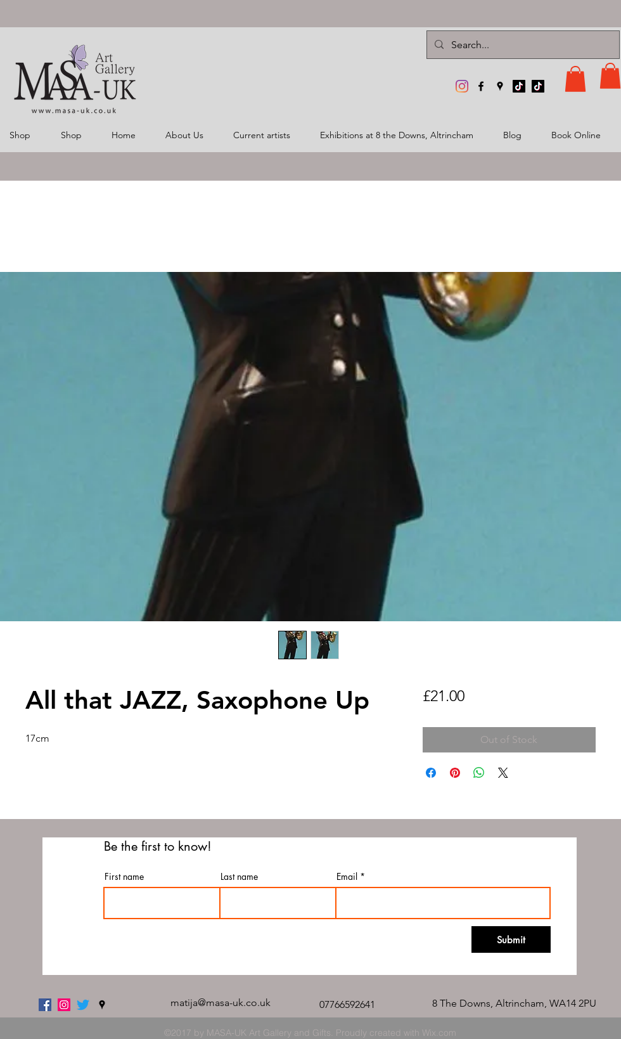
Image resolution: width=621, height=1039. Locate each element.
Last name (239, 876)
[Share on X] (503, 772)
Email (346, 876)
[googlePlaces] (500, 86)
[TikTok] (519, 86)
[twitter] (83, 1004)
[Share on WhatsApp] (479, 772)
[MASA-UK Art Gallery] (462, 86)
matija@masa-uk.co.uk (220, 1003)
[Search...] (521, 44)
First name (124, 876)
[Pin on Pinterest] (455, 772)
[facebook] (481, 86)
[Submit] (511, 939)
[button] (575, 79)
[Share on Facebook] (431, 772)
